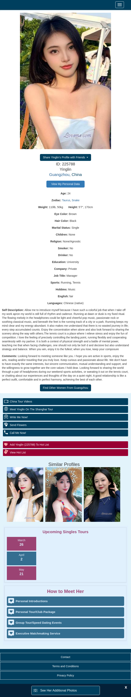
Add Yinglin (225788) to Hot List (29, 444)
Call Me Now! (18, 432)
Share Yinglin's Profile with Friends (64, 157)
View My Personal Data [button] (65, 184)
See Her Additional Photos (58, 690)
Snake (76, 200)
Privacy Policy (65, 675)
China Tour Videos (21, 401)
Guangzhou (59, 174)
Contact (65, 657)
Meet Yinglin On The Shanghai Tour (31, 409)
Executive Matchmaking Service (38, 633)
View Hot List (18, 452)
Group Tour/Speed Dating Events (39, 622)
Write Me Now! (19, 417)
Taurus (66, 200)
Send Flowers (18, 425)
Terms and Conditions (65, 666)
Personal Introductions (32, 601)
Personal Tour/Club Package (35, 612)
